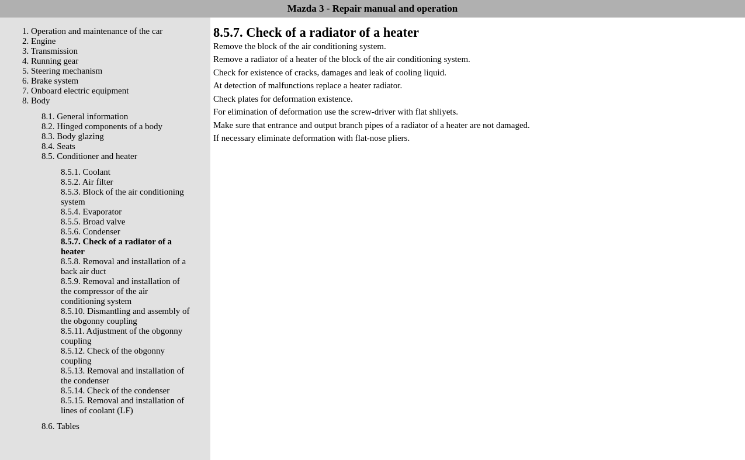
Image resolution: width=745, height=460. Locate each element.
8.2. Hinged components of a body (101, 126)
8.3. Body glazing (72, 136)
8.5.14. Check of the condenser (115, 390)
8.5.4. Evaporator (91, 211)
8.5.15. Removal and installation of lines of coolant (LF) (122, 405)
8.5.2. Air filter (87, 181)
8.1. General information (84, 116)
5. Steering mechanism (62, 70)
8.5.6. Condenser (90, 231)
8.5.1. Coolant (85, 172)
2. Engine (39, 41)
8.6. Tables (60, 426)
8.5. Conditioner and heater (89, 156)
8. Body (36, 100)
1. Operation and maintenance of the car (92, 31)
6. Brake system (50, 80)
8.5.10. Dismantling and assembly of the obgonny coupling (125, 316)
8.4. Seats (58, 146)
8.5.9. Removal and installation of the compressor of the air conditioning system (120, 291)
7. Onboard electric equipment (75, 90)
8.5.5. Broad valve (93, 221)
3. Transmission (50, 51)
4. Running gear (50, 60)
